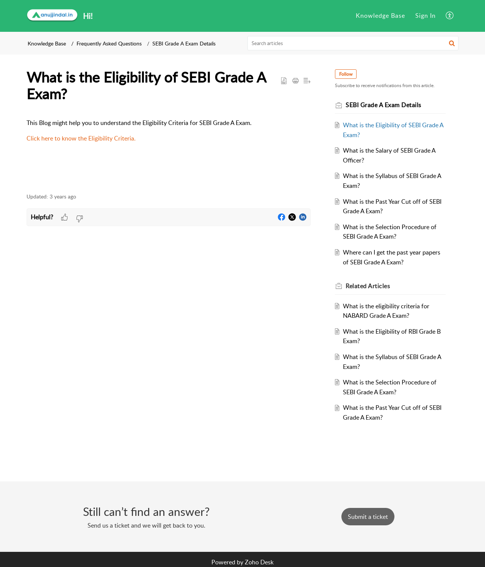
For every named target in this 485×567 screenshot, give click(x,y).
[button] (449, 16)
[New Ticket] (367, 516)
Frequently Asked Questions (109, 43)
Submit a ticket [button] (368, 516)
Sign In (425, 15)
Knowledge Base (380, 15)
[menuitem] (380, 16)
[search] (353, 43)
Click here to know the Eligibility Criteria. (81, 138)
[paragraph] (169, 131)
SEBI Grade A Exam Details (184, 43)
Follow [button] (345, 74)
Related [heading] (368, 286)
